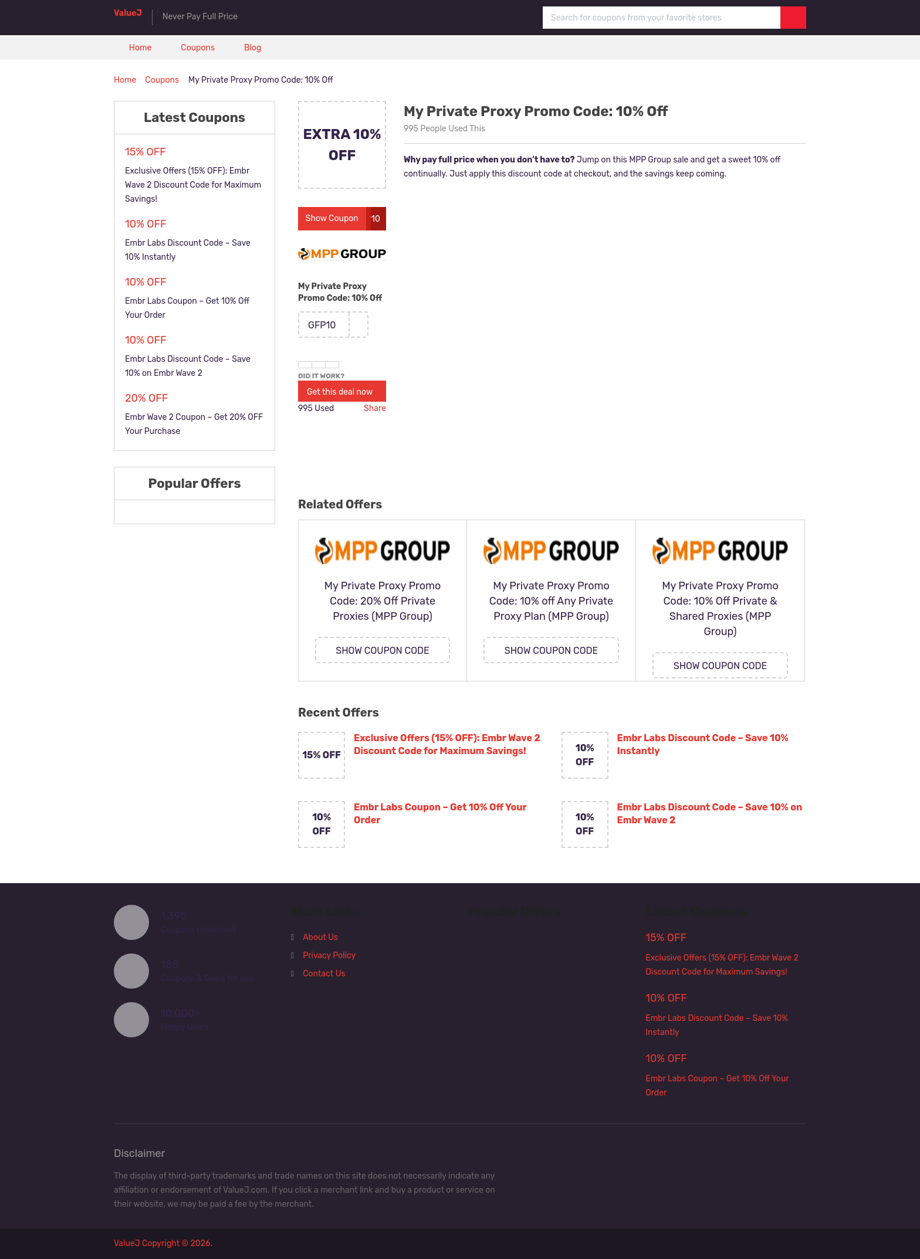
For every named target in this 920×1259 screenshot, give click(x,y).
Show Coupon (332, 218)
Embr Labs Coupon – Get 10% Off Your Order (440, 814)
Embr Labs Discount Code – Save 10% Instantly (703, 744)
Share (375, 408)
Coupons (198, 48)
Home (140, 48)
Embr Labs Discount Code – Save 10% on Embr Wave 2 (710, 814)
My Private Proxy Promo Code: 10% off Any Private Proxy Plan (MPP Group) (551, 601)
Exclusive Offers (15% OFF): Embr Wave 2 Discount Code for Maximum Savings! (447, 744)
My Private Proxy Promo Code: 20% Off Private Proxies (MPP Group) (382, 601)
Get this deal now (340, 392)
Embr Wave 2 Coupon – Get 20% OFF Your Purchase (194, 424)
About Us (320, 937)
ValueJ (128, 13)
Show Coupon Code (382, 650)
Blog (252, 48)
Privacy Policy (329, 956)
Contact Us (324, 974)
